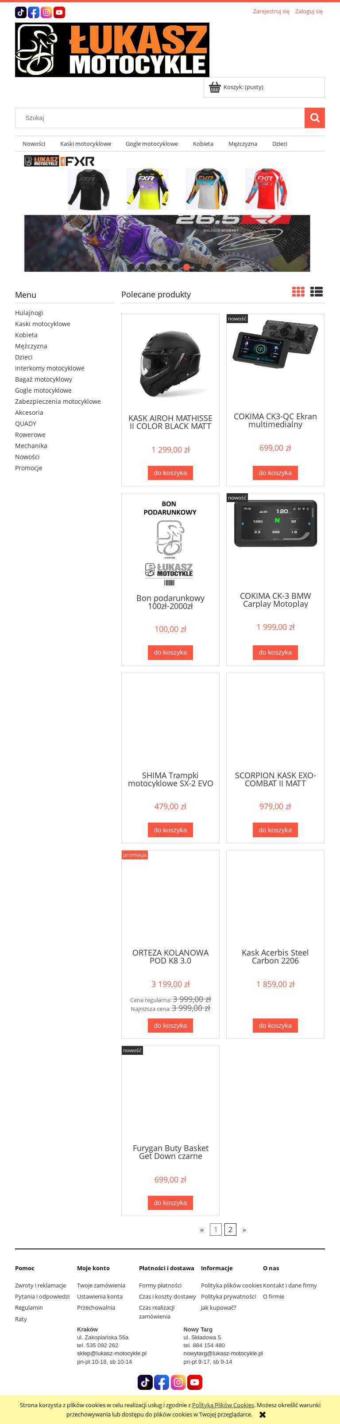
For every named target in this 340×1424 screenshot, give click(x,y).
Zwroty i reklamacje (40, 1285)
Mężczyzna (31, 346)
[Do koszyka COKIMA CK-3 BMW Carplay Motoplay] (275, 652)
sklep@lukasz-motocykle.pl (112, 1353)
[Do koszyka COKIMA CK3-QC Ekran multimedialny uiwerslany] (275, 473)
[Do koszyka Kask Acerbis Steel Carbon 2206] (275, 1025)
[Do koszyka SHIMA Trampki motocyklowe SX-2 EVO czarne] (170, 830)
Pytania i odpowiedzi (42, 1296)
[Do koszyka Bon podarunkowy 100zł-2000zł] (170, 652)
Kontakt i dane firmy (290, 1285)
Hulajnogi (29, 312)
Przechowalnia (96, 1307)
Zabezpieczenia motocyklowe (58, 401)
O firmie (273, 1296)
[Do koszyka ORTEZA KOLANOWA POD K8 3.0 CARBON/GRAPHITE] (170, 1025)
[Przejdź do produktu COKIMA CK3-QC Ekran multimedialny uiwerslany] (275, 362)
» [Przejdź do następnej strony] (244, 1229)
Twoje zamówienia (101, 1285)
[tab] (131, 267)
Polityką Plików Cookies (223, 1405)
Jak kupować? (218, 1307)
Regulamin (29, 1307)
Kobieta (26, 335)
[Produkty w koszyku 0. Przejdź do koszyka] (236, 87)
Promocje (28, 468)
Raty (21, 1319)
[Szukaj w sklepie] (162, 118)
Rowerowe (30, 434)
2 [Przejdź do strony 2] (230, 1229)
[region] (170, 213)
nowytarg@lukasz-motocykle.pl (223, 1353)
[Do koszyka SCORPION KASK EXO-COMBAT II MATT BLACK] (275, 830)
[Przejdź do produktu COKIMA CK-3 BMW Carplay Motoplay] (275, 541)
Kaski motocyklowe (42, 324)
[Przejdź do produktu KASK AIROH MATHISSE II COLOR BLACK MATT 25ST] (170, 363)
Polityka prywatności (228, 1296)
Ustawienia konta (100, 1296)
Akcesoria (29, 412)
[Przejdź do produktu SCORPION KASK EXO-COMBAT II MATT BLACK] (275, 721)
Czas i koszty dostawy (167, 1296)
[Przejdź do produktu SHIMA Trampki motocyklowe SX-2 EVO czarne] (170, 721)
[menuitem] (34, 144)
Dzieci (24, 357)
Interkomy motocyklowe (50, 368)
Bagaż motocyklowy (43, 379)
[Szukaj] (315, 118)
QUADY (25, 423)
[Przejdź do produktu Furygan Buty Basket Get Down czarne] (170, 1094)
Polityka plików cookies (231, 1285)
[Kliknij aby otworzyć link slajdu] (170, 213)
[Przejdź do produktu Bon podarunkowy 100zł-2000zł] (170, 542)
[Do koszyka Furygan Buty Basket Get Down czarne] (170, 1203)
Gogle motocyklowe (43, 390)
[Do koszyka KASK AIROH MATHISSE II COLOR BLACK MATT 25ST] (170, 473)
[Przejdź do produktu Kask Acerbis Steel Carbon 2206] (275, 898)
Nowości (27, 457)
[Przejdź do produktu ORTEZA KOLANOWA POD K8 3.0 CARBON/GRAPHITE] (170, 898)
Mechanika (31, 445)
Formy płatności (160, 1285)
